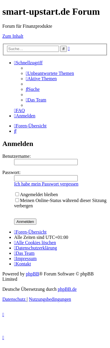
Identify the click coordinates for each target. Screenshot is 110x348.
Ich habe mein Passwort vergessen (46, 183)
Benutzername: (16, 156)
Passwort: (11, 172)
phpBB (32, 273)
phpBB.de (67, 289)
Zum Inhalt (12, 36)
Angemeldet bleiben (36, 194)
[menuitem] (50, 73)
